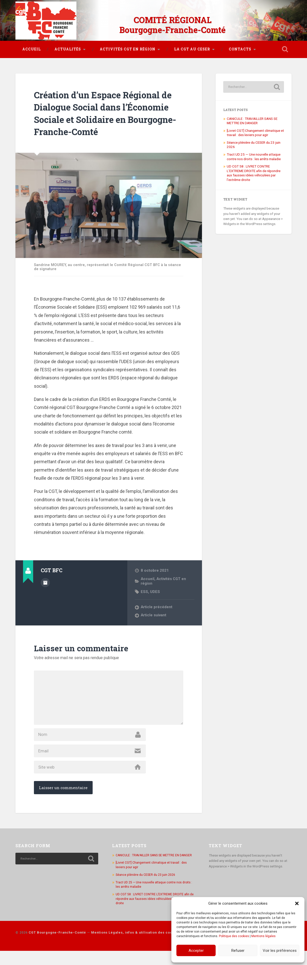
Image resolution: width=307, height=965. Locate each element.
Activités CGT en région (127, 46)
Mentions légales (263, 936)
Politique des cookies (234, 936)
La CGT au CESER (192, 46)
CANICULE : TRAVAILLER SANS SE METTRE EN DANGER (252, 118)
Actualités (67, 46)
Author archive (45, 579)
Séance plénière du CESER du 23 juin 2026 (147, 889)
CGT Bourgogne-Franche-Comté (57, 947)
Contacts (240, 46)
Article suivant (154, 612)
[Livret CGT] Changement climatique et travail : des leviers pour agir (255, 130)
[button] (296, 903)
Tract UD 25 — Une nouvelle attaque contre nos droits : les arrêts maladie (254, 154)
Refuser (237, 950)
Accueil (31, 46)
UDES (155, 588)
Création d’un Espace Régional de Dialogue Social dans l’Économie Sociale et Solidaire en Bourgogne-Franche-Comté (107, 110)
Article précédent (157, 604)
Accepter (196, 950)
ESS (144, 588)
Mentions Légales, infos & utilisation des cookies (135, 947)
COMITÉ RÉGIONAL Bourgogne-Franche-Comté (172, 23)
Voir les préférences (280, 950)
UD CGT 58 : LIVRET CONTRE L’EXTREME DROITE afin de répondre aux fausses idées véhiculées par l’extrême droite (253, 170)
